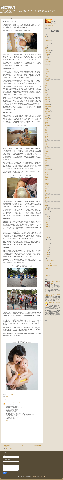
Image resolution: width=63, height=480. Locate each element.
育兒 (46, 117)
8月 (48, 247)
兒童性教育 (47, 104)
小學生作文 (47, 59)
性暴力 (46, 113)
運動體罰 (47, 157)
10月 (48, 243)
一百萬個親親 (48, 40)
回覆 (7, 420)
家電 (46, 130)
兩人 (46, 36)
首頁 (22, 446)
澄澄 (46, 165)
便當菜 (46, 120)
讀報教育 (47, 193)
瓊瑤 (46, 188)
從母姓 (46, 141)
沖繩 (46, 92)
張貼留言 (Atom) (9, 448)
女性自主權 (47, 52)
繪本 (46, 190)
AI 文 (46, 200)
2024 (47, 220)
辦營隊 (46, 177)
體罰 (46, 198)
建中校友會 (47, 123)
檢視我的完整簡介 (49, 25)
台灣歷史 (47, 76)
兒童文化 (47, 101)
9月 (48, 245)
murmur (46, 207)
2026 (47, 216)
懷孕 (46, 186)
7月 (48, 249)
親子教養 (47, 174)
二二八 (46, 42)
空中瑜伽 (47, 115)
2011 (47, 273)
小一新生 (47, 55)
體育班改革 (47, 197)
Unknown (8, 403)
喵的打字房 (7, 7)
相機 (46, 129)
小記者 (46, 57)
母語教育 (47, 80)
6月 (48, 250)
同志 (46, 85)
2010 (47, 275)
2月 (48, 256)
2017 (47, 233)
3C (45, 38)
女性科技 (47, 54)
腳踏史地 (47, 151)
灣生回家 (49, 263)
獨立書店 (47, 171)
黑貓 (46, 148)
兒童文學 (47, 103)
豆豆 (46, 94)
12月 (48, 239)
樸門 (46, 167)
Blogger (43, 476)
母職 (46, 82)
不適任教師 (47, 61)
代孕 (46, 73)
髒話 (46, 195)
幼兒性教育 (47, 78)
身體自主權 (47, 96)
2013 (47, 270)
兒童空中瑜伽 (48, 106)
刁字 (46, 49)
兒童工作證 (47, 99)
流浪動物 (47, 125)
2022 (47, 224)
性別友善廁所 (48, 111)
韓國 (46, 181)
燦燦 (46, 179)
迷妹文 (46, 136)
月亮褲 (46, 69)
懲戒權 (46, 184)
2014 (47, 268)
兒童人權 (47, 97)
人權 (46, 47)
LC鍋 (46, 205)
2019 (47, 230)
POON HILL (47, 211)
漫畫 (46, 160)
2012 (47, 272)
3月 (48, 254)
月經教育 (47, 71)
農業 (46, 153)
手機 (46, 68)
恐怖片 (46, 134)
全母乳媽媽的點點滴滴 (52, 265)
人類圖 (46, 45)
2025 (47, 218)
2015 (47, 237)
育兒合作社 (47, 118)
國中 (46, 139)
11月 (48, 241)
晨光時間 (47, 146)
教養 (46, 144)
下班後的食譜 (48, 50)
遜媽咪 (46, 164)
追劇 (46, 137)
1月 (48, 258)
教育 (46, 143)
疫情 (46, 127)
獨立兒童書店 (48, 169)
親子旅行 (47, 172)
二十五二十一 (48, 43)
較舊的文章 (37, 446)
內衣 (46, 62)
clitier (54, 19)
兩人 (46, 108)
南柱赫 (46, 122)
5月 (48, 252)
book (46, 204)
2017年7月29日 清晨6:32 (16, 403)
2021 (47, 226)
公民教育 (47, 64)
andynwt (34, 476)
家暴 (46, 132)
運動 (46, 155)
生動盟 (46, 83)
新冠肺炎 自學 (48, 150)
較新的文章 (6, 446)
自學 (46, 89)
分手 (46, 66)
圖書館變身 (47, 158)
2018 (47, 232)
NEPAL (46, 209)
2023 (47, 222)
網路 (46, 162)
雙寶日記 (47, 183)
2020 (47, 228)
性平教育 (47, 110)
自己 (46, 87)
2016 (47, 235)
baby (7, 396)
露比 (46, 191)
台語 (46, 75)
